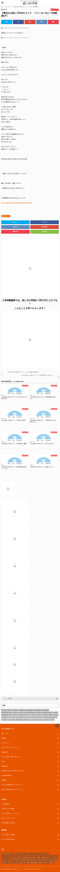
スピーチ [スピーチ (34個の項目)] (15, 712)
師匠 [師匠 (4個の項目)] (17, 717)
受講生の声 (5, 752)
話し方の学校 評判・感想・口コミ (12, 757)
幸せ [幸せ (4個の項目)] (21, 717)
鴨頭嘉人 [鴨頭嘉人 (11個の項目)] (51, 719)
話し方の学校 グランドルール (10, 747)
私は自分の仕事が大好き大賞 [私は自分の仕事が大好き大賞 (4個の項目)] (50, 717)
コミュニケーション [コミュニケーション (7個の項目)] (7, 712)
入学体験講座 (5, 804)
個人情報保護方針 (7, 775)
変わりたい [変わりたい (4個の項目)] (4, 717)
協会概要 (4, 780)
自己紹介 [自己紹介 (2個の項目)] (4, 719)
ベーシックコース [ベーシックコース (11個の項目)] (47, 712)
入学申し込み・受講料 (8, 808)
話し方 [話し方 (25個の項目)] (13, 719)
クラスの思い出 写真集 (8, 834)
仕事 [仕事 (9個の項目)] (14, 715)
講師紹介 (4, 738)
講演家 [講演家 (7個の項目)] (40, 719)
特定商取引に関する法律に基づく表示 (12, 770)
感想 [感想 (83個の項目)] (24, 717)
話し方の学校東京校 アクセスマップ (12, 784)
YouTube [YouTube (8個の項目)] (4, 710)
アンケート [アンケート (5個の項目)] (36, 710)
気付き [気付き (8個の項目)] (39, 717)
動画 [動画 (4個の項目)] (30, 715)
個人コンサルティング (8, 818)
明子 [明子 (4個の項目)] (35, 717)
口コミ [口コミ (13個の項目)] (50, 715)
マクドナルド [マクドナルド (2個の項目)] (5, 715)
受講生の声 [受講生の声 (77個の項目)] (44, 715)
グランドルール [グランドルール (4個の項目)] (44, 710)
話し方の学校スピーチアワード (10, 813)
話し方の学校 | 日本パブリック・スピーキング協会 (20, 869)
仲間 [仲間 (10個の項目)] (18, 715)
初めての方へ (5, 733)
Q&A (3, 761)
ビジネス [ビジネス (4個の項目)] (21, 712)
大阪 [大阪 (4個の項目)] (13, 717)
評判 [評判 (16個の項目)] (9, 719)
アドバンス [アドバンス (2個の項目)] (29, 710)
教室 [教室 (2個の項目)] (32, 717)
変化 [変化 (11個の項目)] (10, 717)
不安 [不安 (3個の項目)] (11, 715)
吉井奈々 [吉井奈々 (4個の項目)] (55, 715)
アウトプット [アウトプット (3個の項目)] (22, 710)
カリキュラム (5, 743)
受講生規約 (5, 766)
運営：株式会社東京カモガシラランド (12, 789)
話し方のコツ (6, 216)
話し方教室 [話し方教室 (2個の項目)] (26, 719)
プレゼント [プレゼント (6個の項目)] (38, 712)
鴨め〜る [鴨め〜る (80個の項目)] (46, 719)
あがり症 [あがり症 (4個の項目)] (9, 710)
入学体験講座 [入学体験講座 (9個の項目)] (24, 715)
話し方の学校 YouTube (8, 839)
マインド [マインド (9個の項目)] (55, 712)
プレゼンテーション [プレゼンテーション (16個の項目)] (29, 712)
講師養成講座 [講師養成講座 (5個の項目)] (34, 719)
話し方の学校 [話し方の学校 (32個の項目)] (19, 719)
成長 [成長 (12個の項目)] (28, 717)
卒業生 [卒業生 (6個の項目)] (34, 715)
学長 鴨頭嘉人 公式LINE (8, 822)
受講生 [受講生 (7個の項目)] (38, 715)
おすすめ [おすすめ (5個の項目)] (15, 710)
